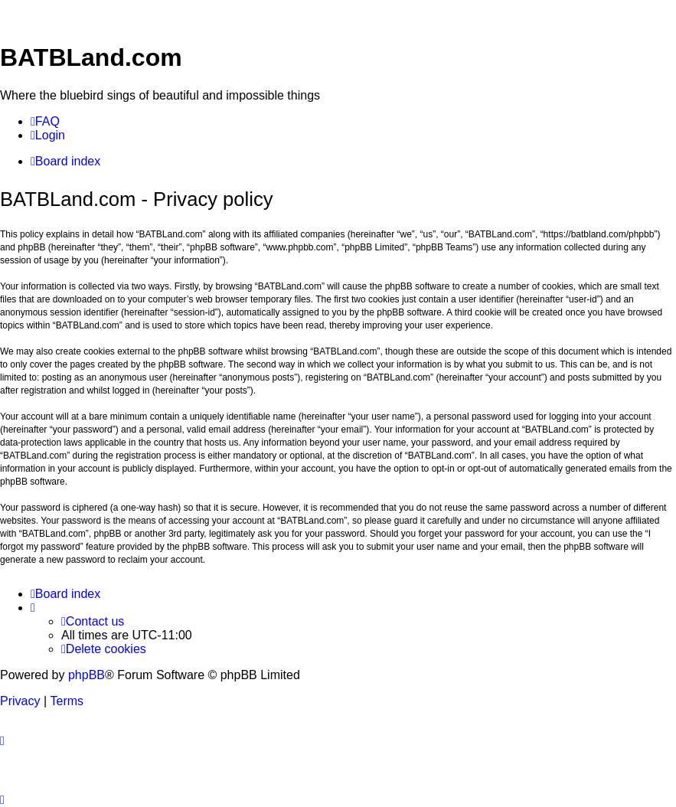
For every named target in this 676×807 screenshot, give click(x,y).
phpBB (86, 674)
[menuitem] (45, 122)
